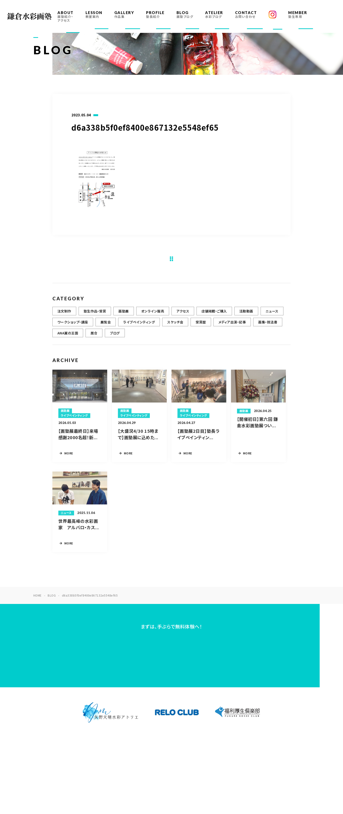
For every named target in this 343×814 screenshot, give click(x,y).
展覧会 (106, 326)
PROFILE (155, 14)
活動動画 (246, 315)
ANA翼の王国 (67, 337)
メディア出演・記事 (232, 326)
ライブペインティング (139, 326)
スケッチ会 (175, 326)
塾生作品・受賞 (95, 315)
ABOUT (65, 16)
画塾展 (123, 315)
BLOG (185, 14)
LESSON (94, 14)
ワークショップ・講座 (72, 326)
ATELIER (214, 14)
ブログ (115, 337)
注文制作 (64, 315)
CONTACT (246, 14)
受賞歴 (201, 326)
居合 (94, 337)
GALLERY (124, 14)
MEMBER (297, 14)
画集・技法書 (267, 326)
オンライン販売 (152, 315)
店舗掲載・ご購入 (214, 315)
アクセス (183, 315)
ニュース (272, 315)
